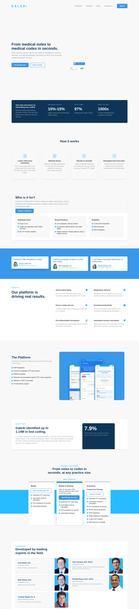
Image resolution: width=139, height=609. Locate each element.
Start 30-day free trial (41, 490)
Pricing (89, 6)
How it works (37, 65)
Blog (98, 6)
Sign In (122, 6)
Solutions (78, 6)
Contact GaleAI (95, 494)
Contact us (109, 6)
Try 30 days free (20, 65)
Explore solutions (24, 211)
